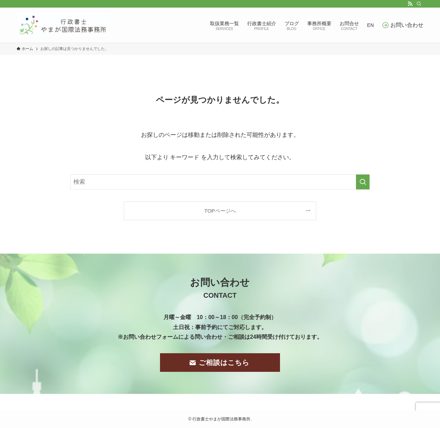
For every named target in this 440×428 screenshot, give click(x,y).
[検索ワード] (220, 182)
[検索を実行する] (363, 182)
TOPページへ (220, 211)
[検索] (418, 4)
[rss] (410, 4)
